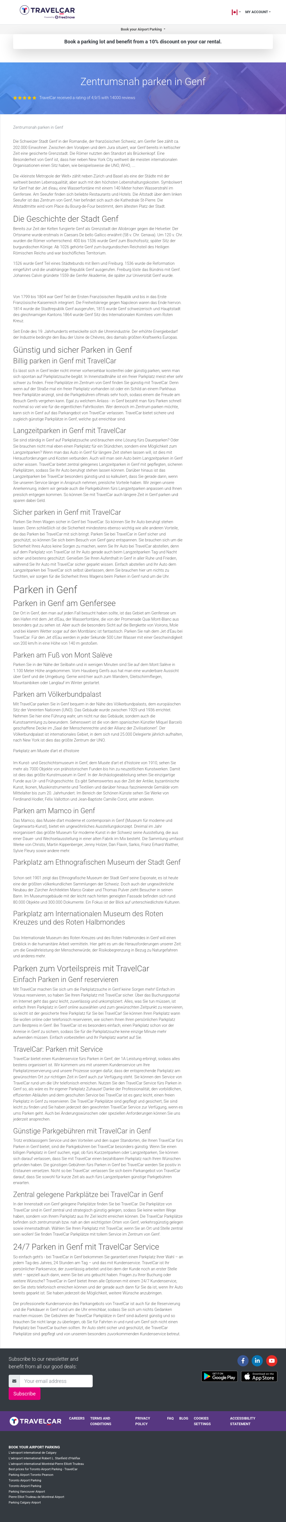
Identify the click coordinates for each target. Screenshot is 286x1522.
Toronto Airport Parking (25, 1480)
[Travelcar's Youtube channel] (271, 1360)
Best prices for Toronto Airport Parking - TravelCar (43, 1469)
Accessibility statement (242, 1421)
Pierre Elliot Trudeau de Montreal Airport (36, 1497)
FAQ (170, 1418)
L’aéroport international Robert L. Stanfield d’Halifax (44, 1458)
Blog (183, 1418)
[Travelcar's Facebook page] (243, 1360)
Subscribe (24, 1394)
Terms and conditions (100, 1421)
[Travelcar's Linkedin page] (257, 1360)
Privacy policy (142, 1421)
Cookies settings (202, 1421)
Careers (77, 1418)
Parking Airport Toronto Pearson (31, 1475)
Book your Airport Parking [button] (142, 29)
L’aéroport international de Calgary (32, 1453)
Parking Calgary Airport (25, 1502)
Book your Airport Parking (34, 1447)
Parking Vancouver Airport (27, 1491)
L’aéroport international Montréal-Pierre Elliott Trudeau (46, 1464)
